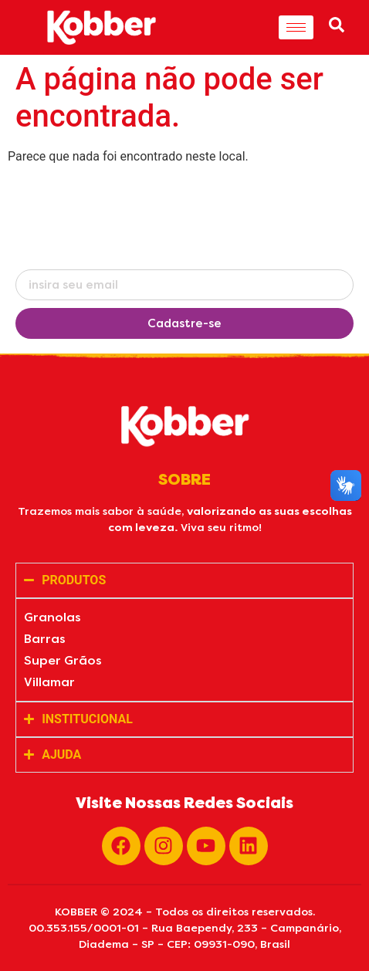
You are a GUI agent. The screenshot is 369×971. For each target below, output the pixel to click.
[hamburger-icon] (296, 27)
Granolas (52, 617)
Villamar (49, 682)
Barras (45, 638)
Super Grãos (63, 660)
